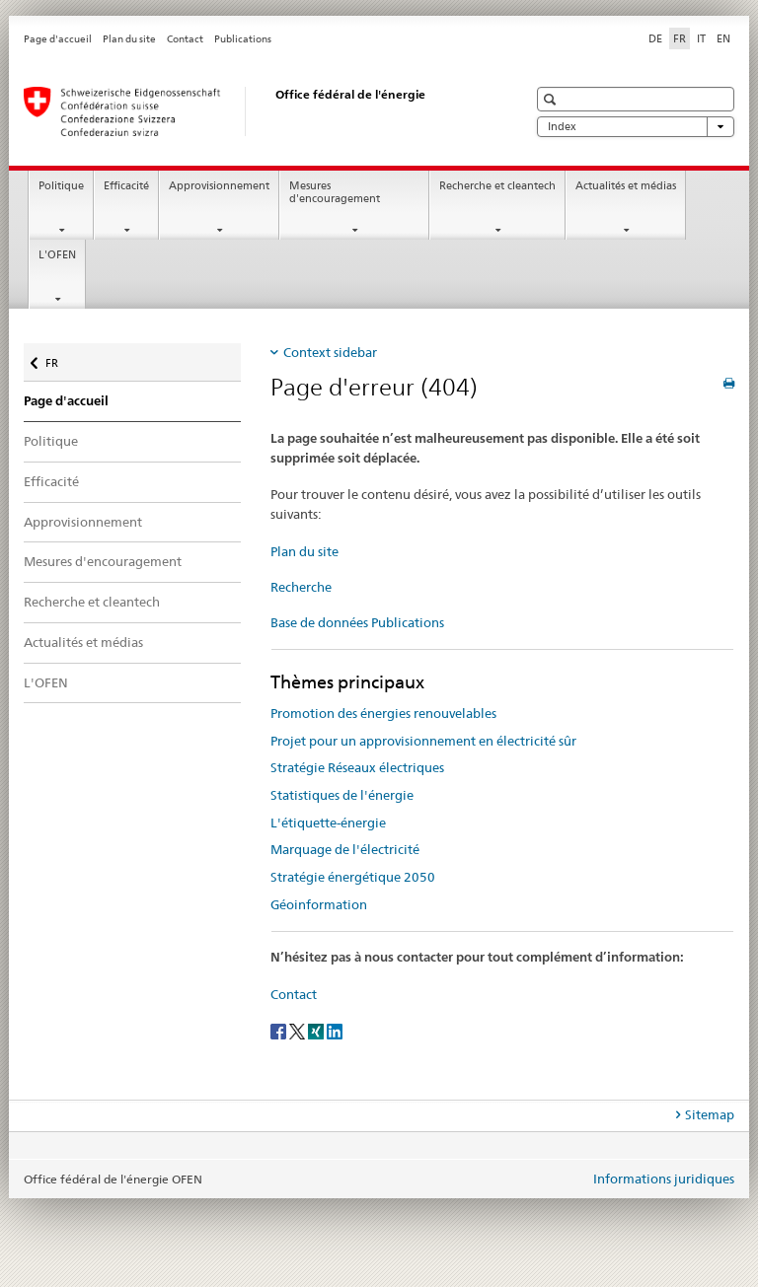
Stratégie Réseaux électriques (357, 767)
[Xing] (317, 1030)
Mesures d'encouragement (334, 192)
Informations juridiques (663, 1178)
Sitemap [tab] (709, 1114)
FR (61, 358)
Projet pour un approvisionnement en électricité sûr (423, 741)
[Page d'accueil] (256, 111)
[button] (552, 99)
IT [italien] (701, 38)
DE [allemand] (655, 38)
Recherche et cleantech (497, 185)
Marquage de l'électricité (344, 849)
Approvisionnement (219, 185)
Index (635, 126)
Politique (61, 185)
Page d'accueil (58, 39)
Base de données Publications (357, 622)
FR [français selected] (679, 38)
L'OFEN (57, 255)
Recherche (301, 587)
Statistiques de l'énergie (342, 795)
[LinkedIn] (334, 1030)
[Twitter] (298, 1030)
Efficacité (126, 185)
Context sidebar (330, 352)
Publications (242, 39)
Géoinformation (318, 904)
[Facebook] (279, 1030)
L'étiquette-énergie (328, 822)
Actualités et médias (625, 185)
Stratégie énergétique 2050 (352, 877)
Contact (185, 39)
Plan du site (129, 39)
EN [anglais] (723, 38)
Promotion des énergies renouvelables (383, 713)
